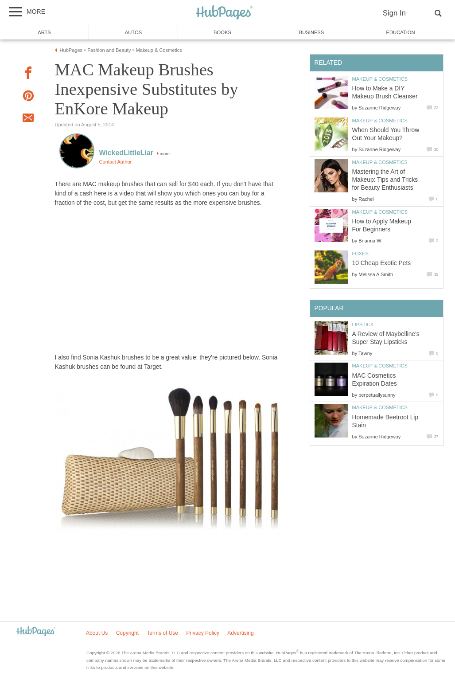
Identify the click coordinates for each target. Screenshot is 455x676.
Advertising (240, 633)
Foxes (360, 253)
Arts (44, 32)
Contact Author (115, 161)
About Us (97, 633)
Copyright (127, 633)
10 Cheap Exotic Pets (381, 263)
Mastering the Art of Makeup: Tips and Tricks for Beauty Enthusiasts (385, 179)
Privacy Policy (202, 633)
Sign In (394, 13)
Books (222, 32)
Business (311, 32)
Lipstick (363, 324)
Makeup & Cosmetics (380, 79)
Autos (133, 32)
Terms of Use (162, 633)
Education (400, 32)
